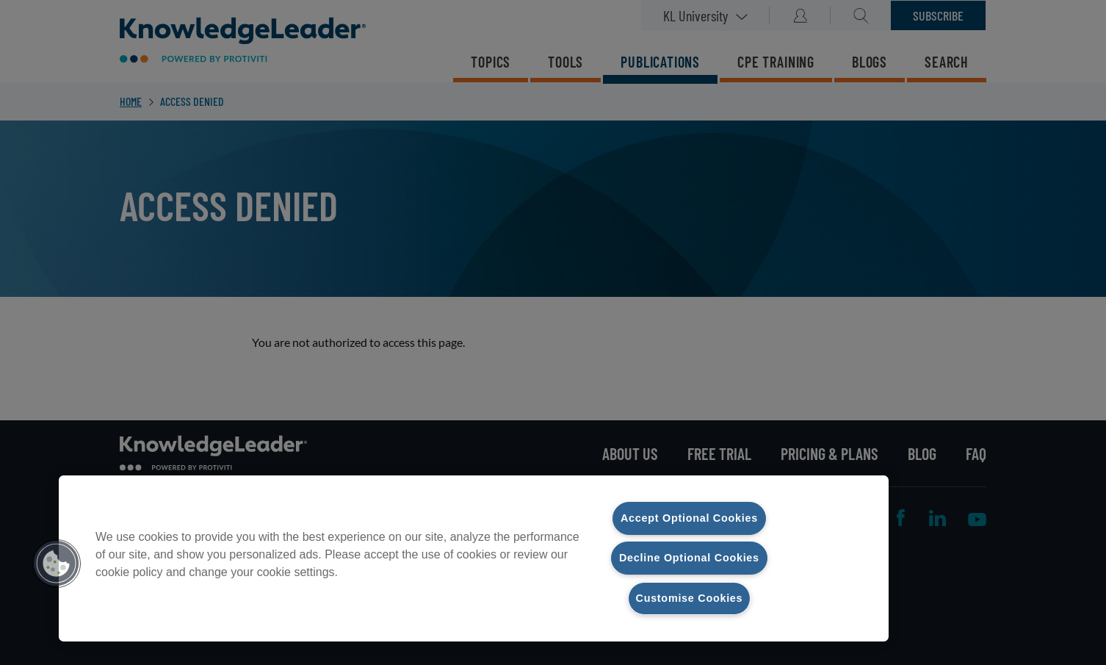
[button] (56, 563)
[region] (474, 558)
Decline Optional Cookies (689, 558)
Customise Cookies (689, 598)
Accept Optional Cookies (689, 518)
